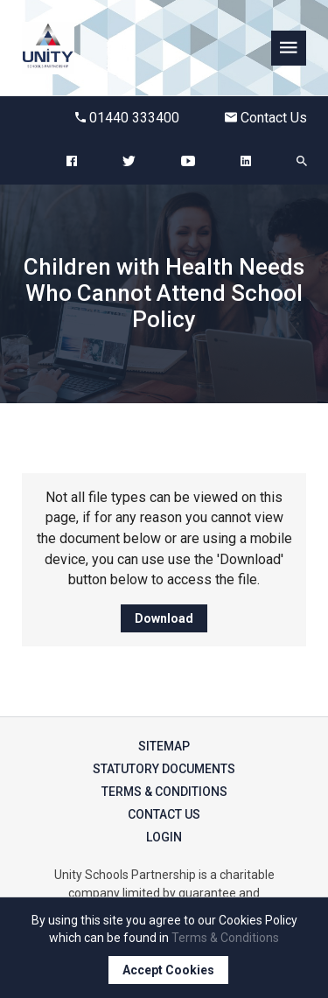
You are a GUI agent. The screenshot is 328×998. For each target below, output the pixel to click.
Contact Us (266, 117)
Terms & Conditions (164, 792)
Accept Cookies (168, 970)
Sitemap (164, 746)
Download (164, 618)
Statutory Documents (164, 769)
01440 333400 (127, 117)
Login (164, 837)
